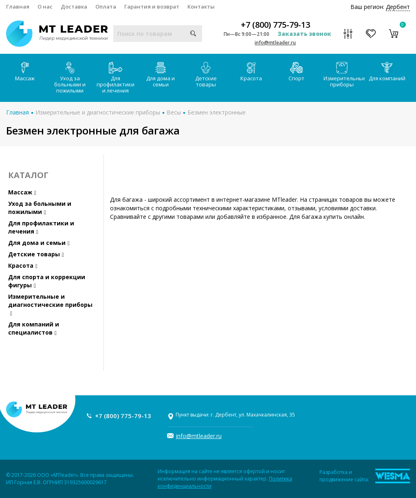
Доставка (74, 6)
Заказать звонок (304, 33)
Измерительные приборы (344, 75)
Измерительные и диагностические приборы (97, 112)
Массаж (25, 72)
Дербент (398, 7)
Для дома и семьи (160, 75)
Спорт (296, 72)
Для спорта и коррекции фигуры (46, 281)
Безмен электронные (216, 112)
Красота (251, 72)
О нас (45, 6)
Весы (174, 112)
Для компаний (387, 72)
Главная (17, 6)
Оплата (105, 6)
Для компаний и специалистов (33, 328)
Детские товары (206, 75)
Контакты (201, 6)
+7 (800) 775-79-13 (275, 25)
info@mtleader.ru (275, 42)
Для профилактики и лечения (115, 78)
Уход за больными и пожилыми (70, 78)
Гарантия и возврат (151, 6)
